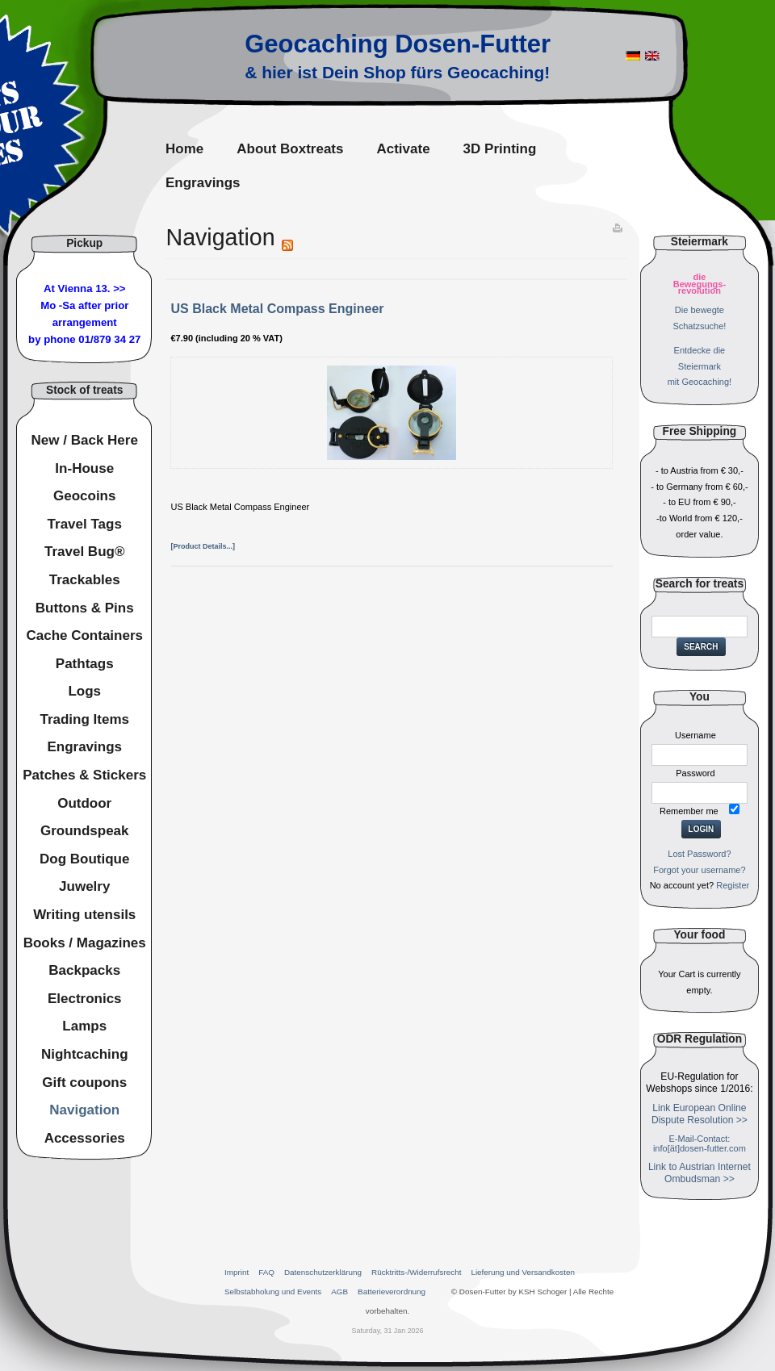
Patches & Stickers (84, 775)
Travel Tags (85, 524)
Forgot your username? (699, 870)
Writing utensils (84, 914)
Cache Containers (84, 635)
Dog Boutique (84, 859)
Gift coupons (84, 1082)
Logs (84, 691)
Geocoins (84, 496)
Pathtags (85, 663)
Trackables (84, 579)
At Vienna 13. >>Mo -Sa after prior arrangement (84, 305)
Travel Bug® (84, 551)
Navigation (84, 1110)
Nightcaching (84, 1054)
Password (695, 773)
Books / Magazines (84, 943)
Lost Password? (699, 854)
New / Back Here (84, 440)
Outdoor (84, 803)
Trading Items (84, 719)
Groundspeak (84, 830)
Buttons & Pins (85, 608)
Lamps (84, 1026)
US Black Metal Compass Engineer (276, 309)
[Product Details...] (202, 546)
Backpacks (84, 970)
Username (695, 735)
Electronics (85, 998)
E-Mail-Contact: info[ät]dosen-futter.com (699, 1143)
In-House (84, 468)
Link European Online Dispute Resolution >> (699, 1114)
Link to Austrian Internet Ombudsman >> (699, 1173)
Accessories (84, 1138)
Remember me (689, 811)
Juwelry (84, 886)
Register (732, 885)
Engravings (84, 746)
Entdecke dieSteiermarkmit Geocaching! (699, 366)
